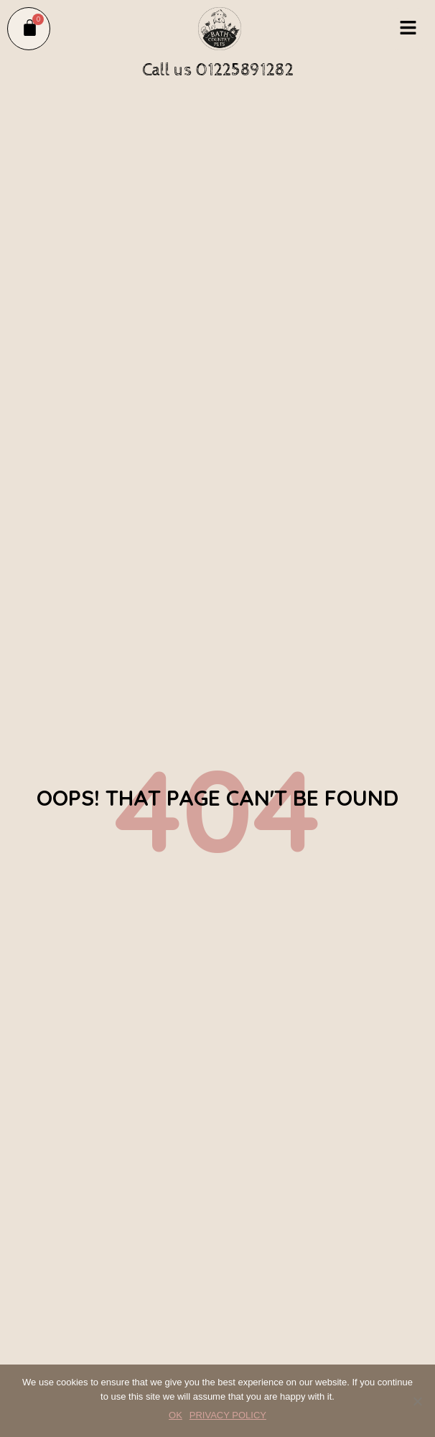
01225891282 (245, 70)
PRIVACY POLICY (228, 1415)
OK (175, 1415)
